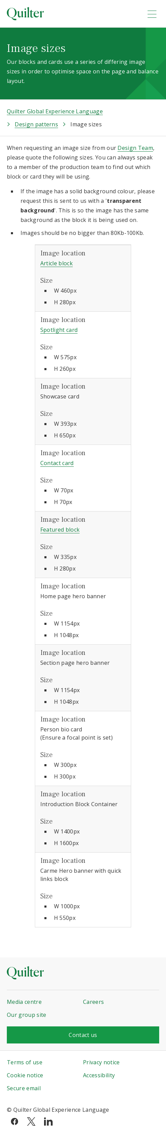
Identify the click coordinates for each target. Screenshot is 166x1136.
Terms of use (24, 1062)
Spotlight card (59, 330)
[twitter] (31, 1120)
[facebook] (14, 1120)
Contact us (83, 1035)
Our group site (26, 1015)
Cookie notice (25, 1075)
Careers (93, 1002)
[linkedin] (48, 1120)
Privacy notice (101, 1062)
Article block (56, 263)
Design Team (135, 148)
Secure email (24, 1088)
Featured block (60, 529)
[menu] (152, 14)
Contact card (57, 463)
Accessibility (99, 1075)
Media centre (24, 1002)
